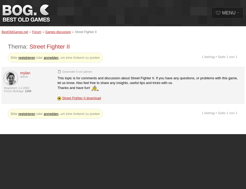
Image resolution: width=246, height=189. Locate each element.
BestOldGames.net (15, 32)
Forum (36, 32)
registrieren (26, 58)
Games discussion (58, 32)
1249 (28, 91)
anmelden (51, 58)
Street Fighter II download (81, 98)
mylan (25, 73)
